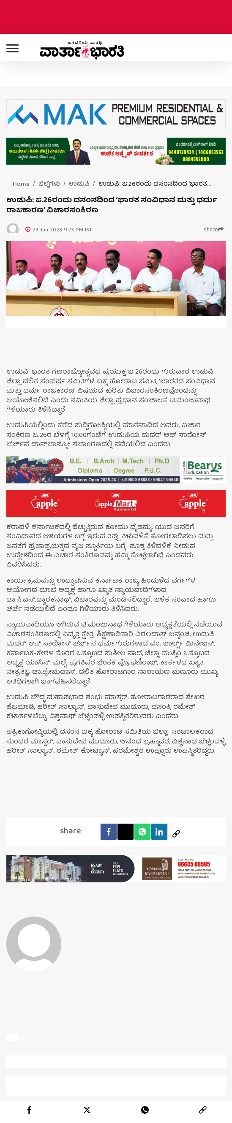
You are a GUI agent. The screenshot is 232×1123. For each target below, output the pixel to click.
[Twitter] (125, 831)
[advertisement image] (116, 469)
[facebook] (108, 831)
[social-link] (176, 833)
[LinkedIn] (159, 831)
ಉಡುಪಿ (79, 184)
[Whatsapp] (142, 831)
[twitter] (87, 1110)
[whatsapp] (145, 1110)
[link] (203, 1110)
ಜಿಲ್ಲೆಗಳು (49, 184)
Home (21, 184)
